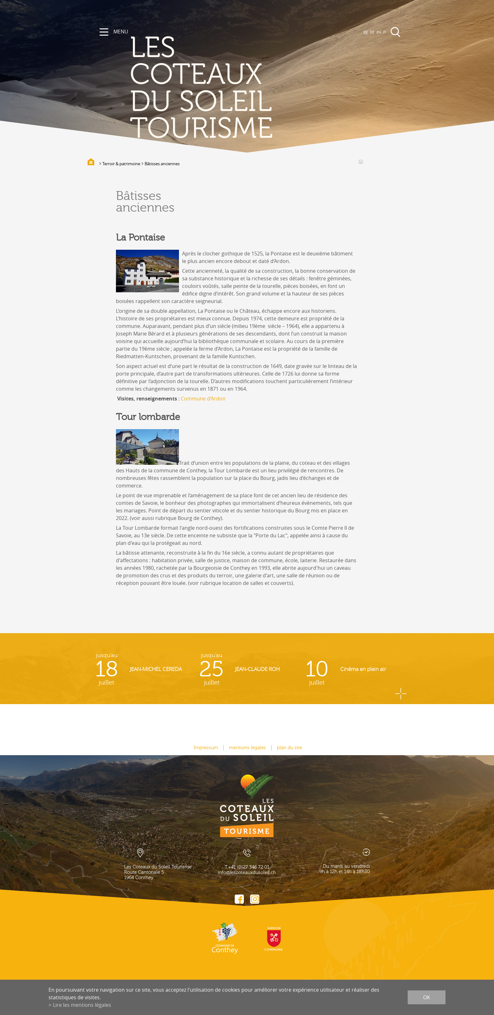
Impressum (206, 747)
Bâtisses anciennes (162, 163)
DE (372, 32)
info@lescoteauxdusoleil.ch (247, 872)
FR (366, 32)
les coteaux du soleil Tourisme (201, 88)
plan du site (289, 747)
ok (426, 997)
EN (378, 32)
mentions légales (247, 747)
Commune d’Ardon (203, 398)
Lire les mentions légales (82, 1004)
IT (384, 32)
